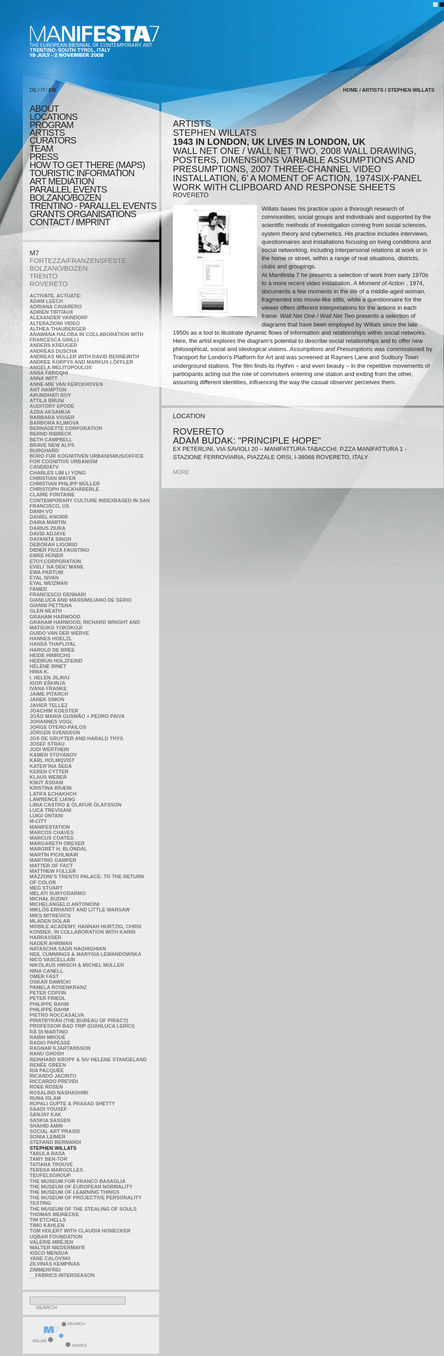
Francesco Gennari (58, 594)
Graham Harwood (55, 616)
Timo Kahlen (47, 1225)
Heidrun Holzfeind (56, 660)
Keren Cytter (49, 771)
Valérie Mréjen (51, 1242)
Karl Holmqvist (52, 760)
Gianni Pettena (51, 605)
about (44, 108)
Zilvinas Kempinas (55, 1264)
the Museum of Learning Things (74, 1192)
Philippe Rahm (49, 1004)
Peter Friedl (48, 998)
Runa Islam (45, 1098)
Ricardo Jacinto (53, 1076)
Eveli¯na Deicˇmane (57, 566)
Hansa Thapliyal (53, 644)
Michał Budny (49, 898)
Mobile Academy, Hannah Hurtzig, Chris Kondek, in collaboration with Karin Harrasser (85, 932)
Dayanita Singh (50, 539)
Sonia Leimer (48, 1136)
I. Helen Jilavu (50, 677)
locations (53, 117)
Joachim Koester (54, 710)
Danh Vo (41, 511)
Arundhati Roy (50, 395)
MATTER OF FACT (51, 865)
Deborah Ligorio (53, 544)
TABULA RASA (47, 1153)
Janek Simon (47, 699)
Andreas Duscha (53, 351)
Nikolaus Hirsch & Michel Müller (77, 965)
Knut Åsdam (46, 782)
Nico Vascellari (52, 959)
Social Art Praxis (55, 1131)
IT (43, 90)
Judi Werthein (49, 749)
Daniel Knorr (49, 517)
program (51, 125)
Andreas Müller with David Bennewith (84, 356)
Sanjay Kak (45, 1114)
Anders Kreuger (53, 345)
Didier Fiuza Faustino (59, 550)
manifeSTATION (50, 827)
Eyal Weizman (49, 583)
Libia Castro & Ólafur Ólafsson (75, 804)
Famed (38, 589)
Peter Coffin (48, 992)
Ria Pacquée (47, 1070)
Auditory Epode (52, 406)
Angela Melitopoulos (61, 367)
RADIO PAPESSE (50, 1042)
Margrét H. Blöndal (58, 848)
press (44, 157)
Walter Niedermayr (57, 1247)
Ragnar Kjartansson (60, 1048)
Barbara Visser (52, 417)
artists (47, 132)
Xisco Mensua (49, 1253)
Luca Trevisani (50, 810)
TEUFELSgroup (50, 1175)
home (350, 90)
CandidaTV (44, 467)
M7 (34, 253)
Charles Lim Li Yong (58, 472)
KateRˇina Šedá (51, 766)
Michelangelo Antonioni (64, 904)
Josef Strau (47, 744)
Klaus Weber (48, 777)
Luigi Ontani (46, 815)
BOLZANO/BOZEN (59, 268)
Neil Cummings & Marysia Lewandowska (85, 954)
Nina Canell (46, 971)
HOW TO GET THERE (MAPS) (87, 165)
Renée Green (48, 1065)
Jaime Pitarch (49, 694)
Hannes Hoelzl (51, 638)
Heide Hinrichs (50, 655)
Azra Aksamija (50, 412)
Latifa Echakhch (53, 794)
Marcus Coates (51, 838)
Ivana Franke (48, 688)
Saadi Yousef (48, 1109)
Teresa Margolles (56, 1170)
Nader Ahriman (51, 943)
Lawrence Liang (52, 799)
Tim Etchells (48, 1219)
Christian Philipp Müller (65, 483)
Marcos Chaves (52, 832)
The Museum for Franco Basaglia (78, 1181)
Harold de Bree (52, 650)
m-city (38, 821)
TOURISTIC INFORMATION (82, 173)
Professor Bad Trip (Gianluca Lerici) (82, 1026)
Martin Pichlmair (54, 854)
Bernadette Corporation (66, 428)
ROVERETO (49, 283)
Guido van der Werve (59, 633)
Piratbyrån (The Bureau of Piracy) (79, 1020)
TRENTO (43, 276)
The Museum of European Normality (81, 1186)
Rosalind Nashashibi (59, 1092)
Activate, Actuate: (55, 295)
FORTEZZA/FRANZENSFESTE (78, 260)
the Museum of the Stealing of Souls (83, 1209)
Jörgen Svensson (55, 732)
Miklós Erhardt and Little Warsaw (80, 909)
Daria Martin (48, 522)
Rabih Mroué (48, 1037)
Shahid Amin (46, 1125)
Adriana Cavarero (56, 306)
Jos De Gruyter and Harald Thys (76, 738)
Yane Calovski (50, 1258)
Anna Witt (43, 378)
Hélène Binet (48, 666)
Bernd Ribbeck (50, 433)
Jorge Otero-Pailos (58, 727)
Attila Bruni (47, 400)
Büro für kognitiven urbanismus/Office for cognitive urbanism (87, 458)
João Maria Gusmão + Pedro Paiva (77, 716)
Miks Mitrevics (50, 915)
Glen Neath (46, 611)
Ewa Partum (46, 572)
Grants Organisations (83, 214)
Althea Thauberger (58, 329)
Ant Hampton (48, 389)
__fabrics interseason (62, 1275)
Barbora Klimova (54, 423)
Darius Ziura (48, 528)
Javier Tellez (49, 705)
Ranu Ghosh (47, 1053)
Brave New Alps (52, 445)
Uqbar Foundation (56, 1236)
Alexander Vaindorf (59, 317)
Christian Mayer (53, 478)
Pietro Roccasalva (57, 1015)
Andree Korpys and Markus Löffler (81, 362)
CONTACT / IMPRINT (70, 222)
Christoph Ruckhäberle (64, 489)
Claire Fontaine (52, 494)
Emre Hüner (46, 555)
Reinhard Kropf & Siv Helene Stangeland (88, 1059)
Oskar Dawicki (50, 982)
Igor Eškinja (48, 683)
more (181, 472)
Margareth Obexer (57, 843)
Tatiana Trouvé (51, 1164)
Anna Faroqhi (49, 373)
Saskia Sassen (50, 1120)
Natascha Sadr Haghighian (68, 948)
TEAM (41, 148)
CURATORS (53, 140)
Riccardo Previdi (54, 1081)
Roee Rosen (46, 1086)
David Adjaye (48, 533)
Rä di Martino (49, 1031)
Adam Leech (46, 301)
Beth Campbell (51, 439)
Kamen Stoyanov (53, 754)
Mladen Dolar (50, 921)
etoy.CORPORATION (55, 561)
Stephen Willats (53, 1148)
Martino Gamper (53, 860)
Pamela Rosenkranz (58, 987)
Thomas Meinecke (54, 1214)
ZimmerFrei (45, 1269)
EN (52, 90)
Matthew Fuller (53, 871)
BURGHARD (44, 450)
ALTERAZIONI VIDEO (55, 323)
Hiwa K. (39, 671)
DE (33, 90)
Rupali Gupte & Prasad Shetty (72, 1103)
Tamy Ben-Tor (48, 1159)
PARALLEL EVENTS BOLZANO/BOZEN (68, 193)
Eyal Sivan (44, 577)
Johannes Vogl (51, 721)
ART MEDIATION (62, 181)
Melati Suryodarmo (58, 893)
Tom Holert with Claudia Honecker (80, 1230)
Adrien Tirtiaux (51, 312)
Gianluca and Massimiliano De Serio (80, 600)
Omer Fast (44, 976)
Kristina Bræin (50, 788)
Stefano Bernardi (55, 1142)
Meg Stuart (46, 888)
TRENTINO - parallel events (93, 206)
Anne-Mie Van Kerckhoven (66, 384)
